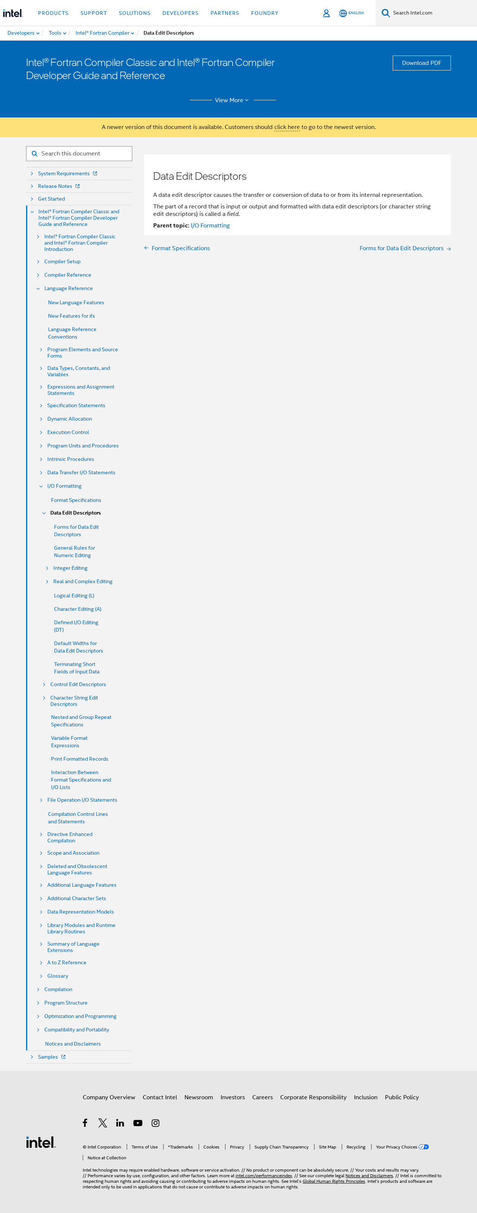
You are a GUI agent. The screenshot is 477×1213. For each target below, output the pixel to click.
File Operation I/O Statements (82, 800)
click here (287, 127)
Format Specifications (76, 500)
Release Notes (59, 186)
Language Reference (68, 288)
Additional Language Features (82, 885)
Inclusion (366, 1097)
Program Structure (66, 1003)
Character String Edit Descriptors (74, 701)
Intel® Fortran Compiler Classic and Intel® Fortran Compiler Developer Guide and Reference (78, 217)
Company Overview (109, 1097)
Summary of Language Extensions (73, 947)
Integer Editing (70, 568)
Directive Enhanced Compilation (69, 837)
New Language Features (76, 302)
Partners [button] (225, 13)
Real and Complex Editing (83, 581)
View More (233, 100)
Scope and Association (73, 853)
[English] (351, 13)
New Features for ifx (71, 315)
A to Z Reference (66, 962)
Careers (262, 1097)
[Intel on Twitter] (103, 1124)
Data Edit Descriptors (75, 513)
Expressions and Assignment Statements (80, 390)
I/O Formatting (64, 486)
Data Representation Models (80, 912)
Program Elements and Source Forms (82, 352)
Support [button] (93, 13)
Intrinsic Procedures (70, 459)
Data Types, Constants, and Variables (78, 371)
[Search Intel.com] (433, 13)
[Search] (386, 13)
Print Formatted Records (79, 758)
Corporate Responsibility (313, 1097)
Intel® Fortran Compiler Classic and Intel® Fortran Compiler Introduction (80, 242)
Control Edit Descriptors (78, 684)
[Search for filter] (79, 153)
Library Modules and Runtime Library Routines (81, 928)
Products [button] (53, 13)
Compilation (58, 989)
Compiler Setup (62, 261)
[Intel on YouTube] (138, 1124)
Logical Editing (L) (74, 595)
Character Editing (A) (77, 609)
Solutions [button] (135, 13)
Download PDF (422, 63)
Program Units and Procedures (83, 446)
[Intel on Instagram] (156, 1124)
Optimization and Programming (80, 1016)
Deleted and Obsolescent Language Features (77, 869)
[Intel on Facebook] (85, 1124)
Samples (52, 1057)
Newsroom (198, 1097)
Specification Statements (76, 405)
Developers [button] (180, 13)
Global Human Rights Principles (334, 1181)
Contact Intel (160, 1097)
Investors (233, 1097)
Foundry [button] (265, 13)
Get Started (51, 199)
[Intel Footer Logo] (41, 1142)
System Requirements (68, 173)
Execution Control (68, 432)
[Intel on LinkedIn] (120, 1124)
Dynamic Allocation (69, 419)
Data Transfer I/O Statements (81, 472)
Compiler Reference (67, 275)
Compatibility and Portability (76, 1030)
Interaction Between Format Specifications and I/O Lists (81, 780)
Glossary (57, 976)
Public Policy (402, 1097)
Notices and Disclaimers (73, 1043)
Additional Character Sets (76, 898)
